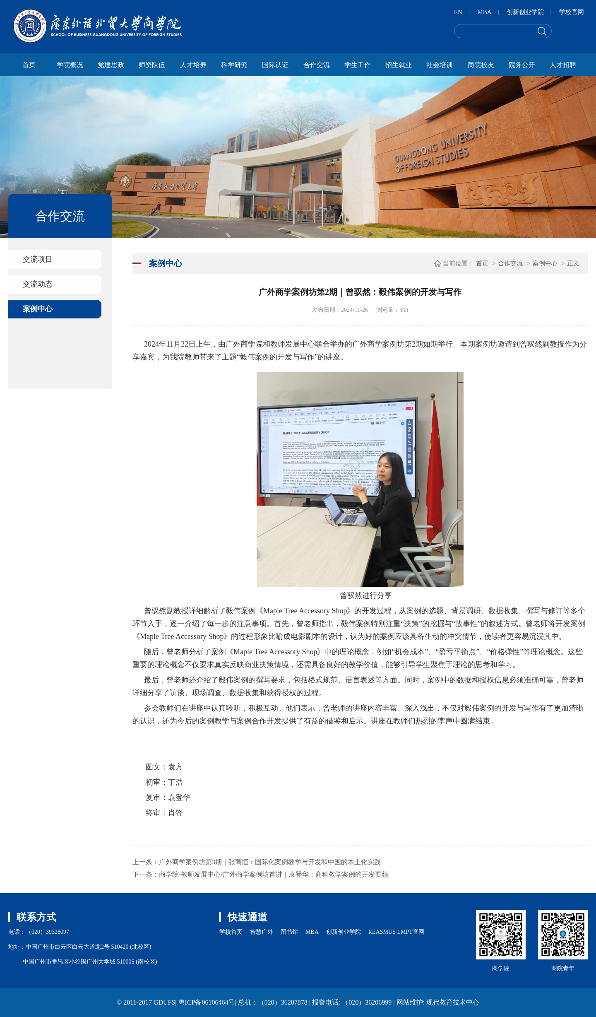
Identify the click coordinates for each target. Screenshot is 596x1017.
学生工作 (357, 64)
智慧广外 (261, 932)
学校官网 (571, 12)
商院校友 (481, 64)
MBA (484, 12)
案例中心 (38, 309)
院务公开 (522, 64)
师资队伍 (152, 64)
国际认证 (275, 64)
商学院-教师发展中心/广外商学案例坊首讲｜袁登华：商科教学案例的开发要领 (273, 874)
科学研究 (234, 64)
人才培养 (193, 64)
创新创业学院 (525, 12)
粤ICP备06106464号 (206, 1002)
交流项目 (38, 259)
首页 (29, 64)
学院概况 (70, 64)
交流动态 (38, 284)
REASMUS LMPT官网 (396, 932)
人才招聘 (563, 64)
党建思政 (111, 64)
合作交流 (316, 64)
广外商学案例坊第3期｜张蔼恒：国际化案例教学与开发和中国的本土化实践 (270, 861)
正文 (573, 263)
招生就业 (398, 64)
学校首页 (231, 932)
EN (458, 12)
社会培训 (439, 64)
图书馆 (289, 932)
